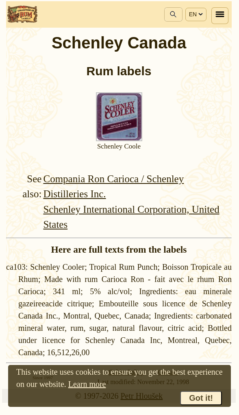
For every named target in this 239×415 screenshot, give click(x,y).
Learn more (87, 384)
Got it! (201, 397)
